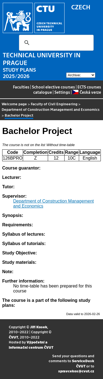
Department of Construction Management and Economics (50, 109)
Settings (62, 92)
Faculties (21, 86)
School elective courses (53, 86)
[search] (55, 42)
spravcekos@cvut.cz (76, 371)
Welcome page (14, 104)
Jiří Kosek (38, 327)
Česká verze (87, 92)
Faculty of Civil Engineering (54, 104)
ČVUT (13, 337)
